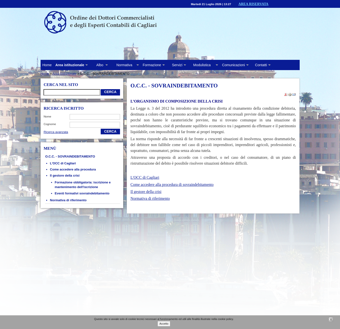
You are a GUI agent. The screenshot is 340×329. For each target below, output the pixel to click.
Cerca (110, 92)
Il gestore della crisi (64, 175)
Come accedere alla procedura (73, 169)
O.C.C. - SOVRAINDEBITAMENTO (70, 156)
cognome (50, 124)
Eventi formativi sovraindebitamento (82, 193)
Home (47, 65)
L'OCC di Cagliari (63, 163)
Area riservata (254, 4)
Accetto (163, 323)
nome (47, 116)
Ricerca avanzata (56, 132)
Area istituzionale (64, 73)
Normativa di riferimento (68, 200)
